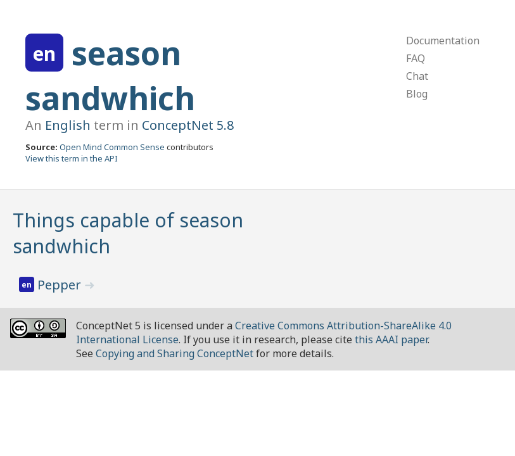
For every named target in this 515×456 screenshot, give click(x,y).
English (68, 125)
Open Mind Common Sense (112, 147)
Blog (417, 94)
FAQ (415, 58)
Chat (417, 76)
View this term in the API (71, 158)
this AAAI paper (391, 339)
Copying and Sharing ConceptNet (174, 353)
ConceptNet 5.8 (188, 125)
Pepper (60, 284)
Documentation (443, 41)
